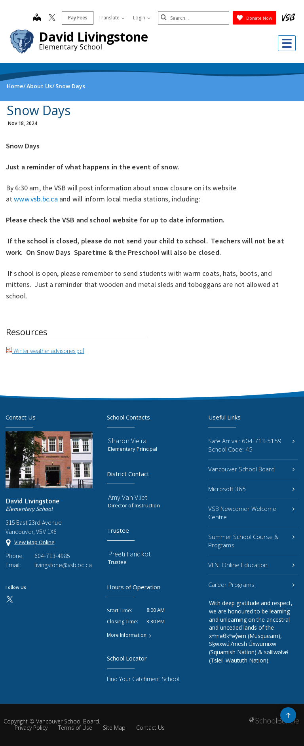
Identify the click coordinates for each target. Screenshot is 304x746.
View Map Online (34, 542)
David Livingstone (93, 36)
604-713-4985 (52, 556)
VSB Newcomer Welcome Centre (251, 513)
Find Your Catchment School (143, 679)
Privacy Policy (31, 727)
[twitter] (52, 18)
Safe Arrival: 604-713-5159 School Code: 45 (251, 445)
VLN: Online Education (251, 565)
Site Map (114, 727)
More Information (126, 635)
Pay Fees (77, 17)
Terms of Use (75, 727)
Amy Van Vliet (127, 497)
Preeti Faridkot (129, 553)
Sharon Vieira (127, 440)
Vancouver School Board (251, 469)
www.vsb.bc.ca (36, 198)
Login (141, 17)
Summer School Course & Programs (251, 541)
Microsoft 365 (251, 489)
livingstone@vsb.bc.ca (63, 565)
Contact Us (150, 727)
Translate (112, 17)
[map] (37, 18)
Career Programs (251, 584)
